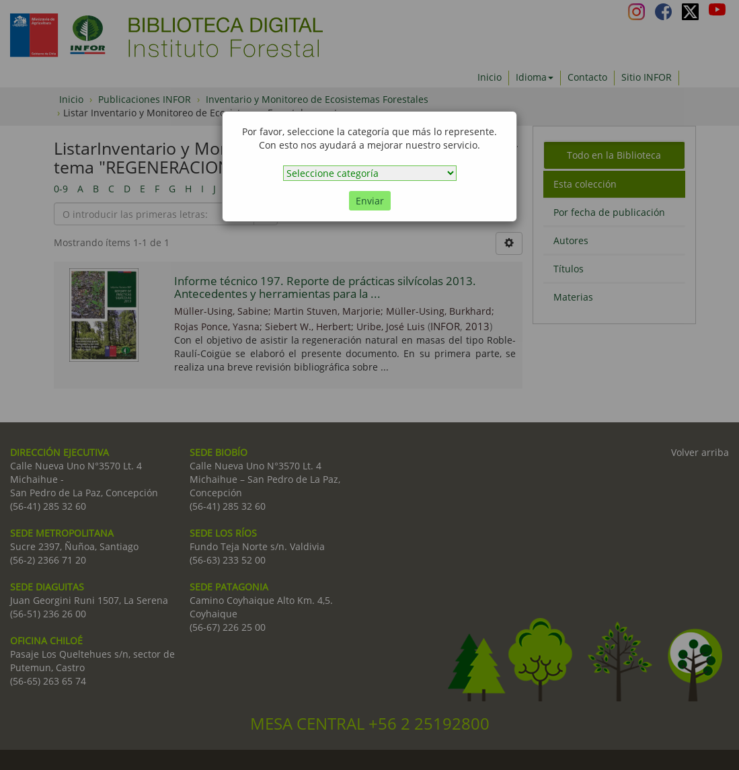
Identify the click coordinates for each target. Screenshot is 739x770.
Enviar (370, 200)
